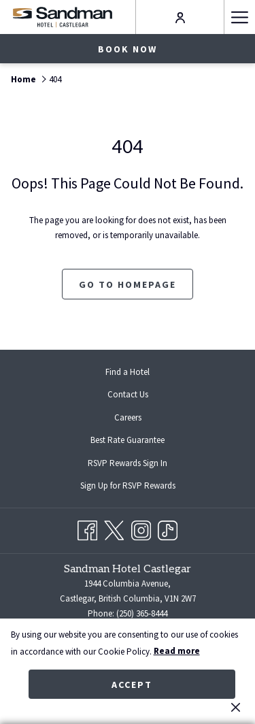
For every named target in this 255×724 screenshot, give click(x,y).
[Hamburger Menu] (239, 17)
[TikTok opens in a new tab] (167, 528)
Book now (127, 49)
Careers (127, 417)
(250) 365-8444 (141, 613)
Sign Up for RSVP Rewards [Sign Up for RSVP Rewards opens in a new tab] (138, 486)
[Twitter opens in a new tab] (114, 528)
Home (23, 79)
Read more (177, 651)
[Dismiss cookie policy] (235, 707)
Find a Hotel (127, 372)
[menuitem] (127, 372)
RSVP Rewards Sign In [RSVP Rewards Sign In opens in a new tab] (138, 464)
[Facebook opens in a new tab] (87, 528)
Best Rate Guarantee (127, 440)
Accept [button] (132, 684)
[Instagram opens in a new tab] (141, 528)
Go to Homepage (127, 284)
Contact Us (127, 394)
